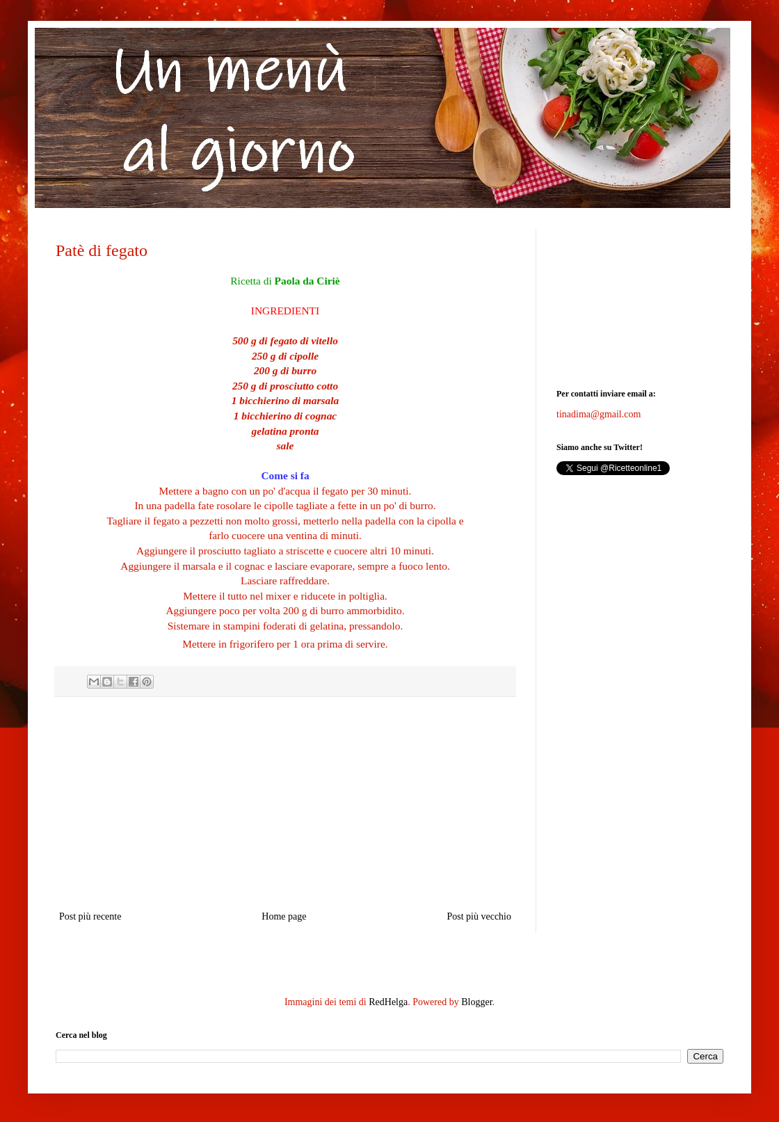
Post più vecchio (479, 916)
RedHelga (388, 1002)
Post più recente (90, 916)
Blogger (476, 1002)
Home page (284, 916)
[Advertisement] (639, 298)
